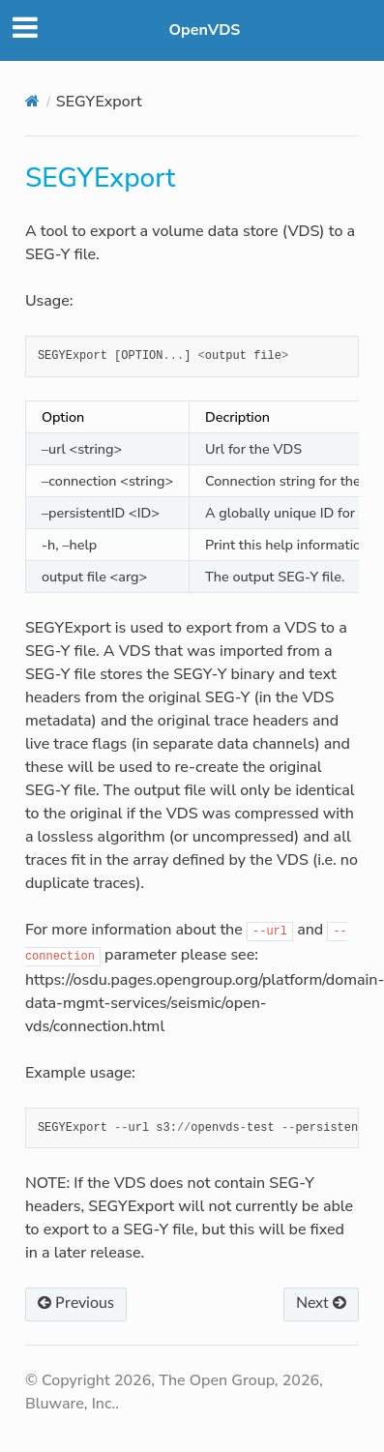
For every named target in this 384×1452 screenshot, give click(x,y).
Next (321, 1303)
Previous (76, 1303)
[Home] (32, 101)
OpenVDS (205, 30)
